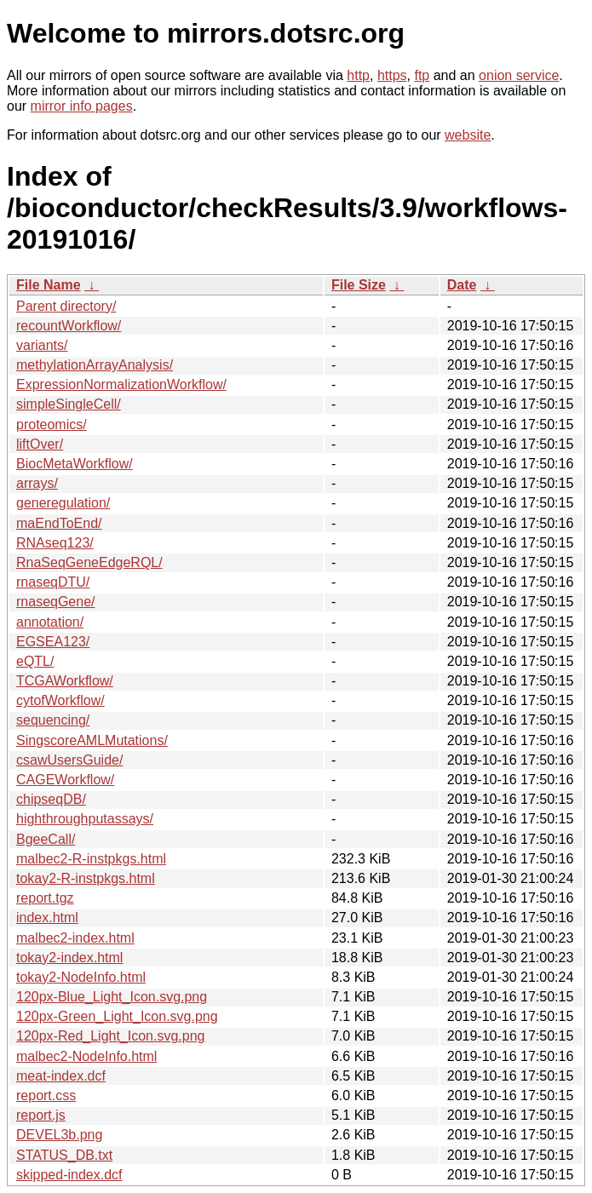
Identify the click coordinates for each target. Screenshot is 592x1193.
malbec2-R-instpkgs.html (91, 859)
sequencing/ (52, 720)
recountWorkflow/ (68, 325)
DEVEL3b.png (59, 1134)
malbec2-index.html (75, 938)
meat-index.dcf (61, 1076)
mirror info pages (82, 106)
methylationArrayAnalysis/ (94, 365)
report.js (41, 1115)
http (358, 75)
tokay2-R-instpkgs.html (85, 878)
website (468, 135)
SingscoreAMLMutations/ (92, 740)
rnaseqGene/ (55, 601)
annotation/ (49, 622)
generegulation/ (63, 503)
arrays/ (37, 483)
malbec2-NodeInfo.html (86, 1056)
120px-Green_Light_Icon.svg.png (117, 1016)
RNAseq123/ (55, 543)
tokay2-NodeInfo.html (81, 977)
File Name (48, 285)
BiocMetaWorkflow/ (74, 463)
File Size (358, 285)
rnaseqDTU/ (52, 582)
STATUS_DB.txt (64, 1155)
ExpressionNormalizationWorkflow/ (121, 384)
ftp (421, 75)
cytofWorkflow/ (60, 700)
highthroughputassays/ (84, 819)
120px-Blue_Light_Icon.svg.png (111, 996)
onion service (519, 75)
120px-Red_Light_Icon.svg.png (110, 1036)
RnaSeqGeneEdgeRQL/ (89, 562)
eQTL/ (35, 661)
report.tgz (45, 898)
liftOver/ (39, 444)
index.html (47, 917)
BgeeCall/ (45, 839)
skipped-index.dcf (69, 1174)
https (392, 75)
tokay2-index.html (69, 957)
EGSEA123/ (52, 641)
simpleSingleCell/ (68, 404)
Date (462, 285)
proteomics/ (51, 424)
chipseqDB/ (51, 799)
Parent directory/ (66, 306)
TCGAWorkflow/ (64, 681)
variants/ (41, 345)
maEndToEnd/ (59, 523)
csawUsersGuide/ (69, 760)
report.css (46, 1095)
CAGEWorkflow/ (65, 779)
